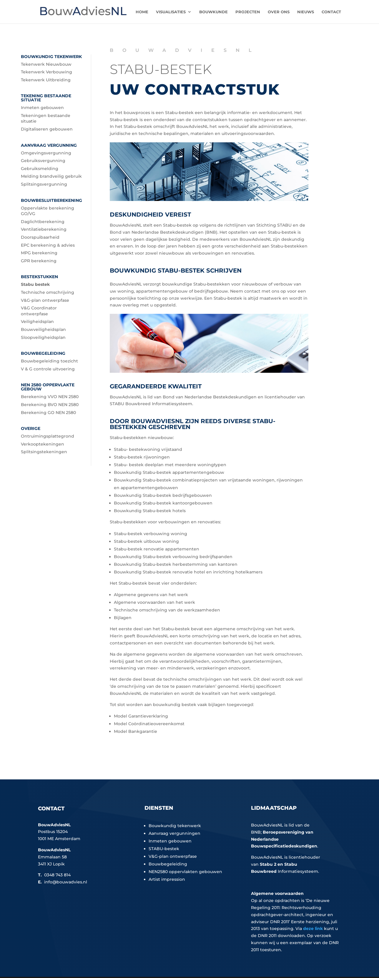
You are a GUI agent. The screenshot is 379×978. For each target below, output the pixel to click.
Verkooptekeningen (42, 444)
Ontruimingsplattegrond (47, 436)
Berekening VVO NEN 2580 (50, 396)
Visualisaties (171, 12)
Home (142, 12)
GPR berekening (38, 260)
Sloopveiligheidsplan (43, 337)
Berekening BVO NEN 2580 (50, 404)
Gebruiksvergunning (43, 160)
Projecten (247, 12)
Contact (331, 12)
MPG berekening (39, 252)
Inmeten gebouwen (42, 107)
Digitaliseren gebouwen (47, 129)
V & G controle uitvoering (48, 369)
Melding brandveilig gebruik (51, 176)
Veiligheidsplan (37, 321)
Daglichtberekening (42, 221)
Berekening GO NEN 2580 (48, 412)
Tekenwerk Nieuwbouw (46, 64)
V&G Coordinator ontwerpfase (39, 310)
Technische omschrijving (47, 292)
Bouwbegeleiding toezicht (49, 361)
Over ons (279, 12)
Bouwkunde (213, 12)
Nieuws (305, 12)
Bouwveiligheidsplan (43, 329)
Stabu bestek (35, 284)
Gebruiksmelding (39, 168)
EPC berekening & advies (48, 245)
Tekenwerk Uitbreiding (46, 80)
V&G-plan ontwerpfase (45, 300)
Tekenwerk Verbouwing (46, 72)
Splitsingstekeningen (44, 451)
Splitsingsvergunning (44, 184)
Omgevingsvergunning (46, 153)
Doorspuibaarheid (40, 237)
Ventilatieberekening (44, 229)
